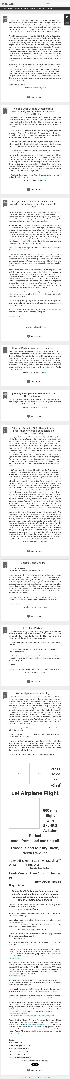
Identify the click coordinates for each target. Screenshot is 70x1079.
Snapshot (40, 9)
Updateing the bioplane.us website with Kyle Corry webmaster (33, 394)
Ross (44, 88)
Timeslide (48, 9)
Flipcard (10, 9)
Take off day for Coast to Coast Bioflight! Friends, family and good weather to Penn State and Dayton (33, 111)
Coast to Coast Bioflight (33, 563)
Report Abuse (48, 1077)
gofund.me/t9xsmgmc (28, 241)
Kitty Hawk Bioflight (32, 628)
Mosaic (25, 9)
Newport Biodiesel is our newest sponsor (32, 348)
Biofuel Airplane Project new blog (32, 693)
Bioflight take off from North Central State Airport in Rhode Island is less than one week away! (32, 204)
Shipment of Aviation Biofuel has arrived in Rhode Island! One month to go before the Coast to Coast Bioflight (33, 431)
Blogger (42, 1077)
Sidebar (33, 9)
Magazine (18, 9)
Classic (3, 9)
